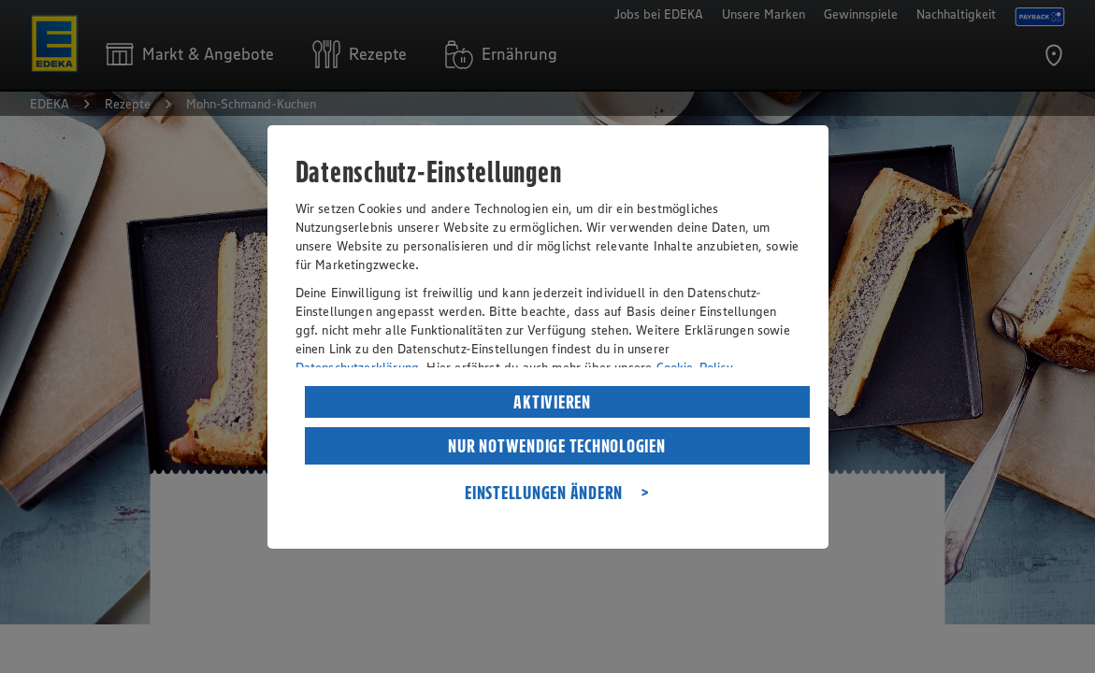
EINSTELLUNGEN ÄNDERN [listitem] (544, 492)
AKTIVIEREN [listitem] (552, 402)
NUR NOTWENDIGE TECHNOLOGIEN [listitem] (556, 446)
